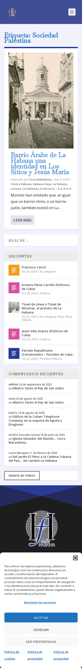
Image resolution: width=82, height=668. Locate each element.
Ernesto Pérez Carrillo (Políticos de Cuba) (46, 287)
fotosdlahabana (40, 179)
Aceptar (41, 617)
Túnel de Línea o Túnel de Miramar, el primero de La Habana (41, 308)
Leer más (22, 220)
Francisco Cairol (34, 267)
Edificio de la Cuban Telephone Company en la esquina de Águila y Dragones (35, 420)
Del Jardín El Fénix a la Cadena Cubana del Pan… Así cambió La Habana (40, 459)
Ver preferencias (41, 641)
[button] (75, 558)
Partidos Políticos (51, 359)
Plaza (68, 317)
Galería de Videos (22, 475)
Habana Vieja (42, 184)
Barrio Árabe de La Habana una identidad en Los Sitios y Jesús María (40, 163)
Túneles (26, 320)
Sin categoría (48, 271)
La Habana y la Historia (39, 189)
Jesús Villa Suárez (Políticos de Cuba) (45, 333)
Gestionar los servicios (40, 602)
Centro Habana (21, 184)
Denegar (41, 629)
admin (13, 384)
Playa (60, 317)
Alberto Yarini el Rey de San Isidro (38, 388)
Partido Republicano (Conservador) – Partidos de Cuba (47, 352)
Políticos (45, 293)
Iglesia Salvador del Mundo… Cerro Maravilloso (37, 440)
